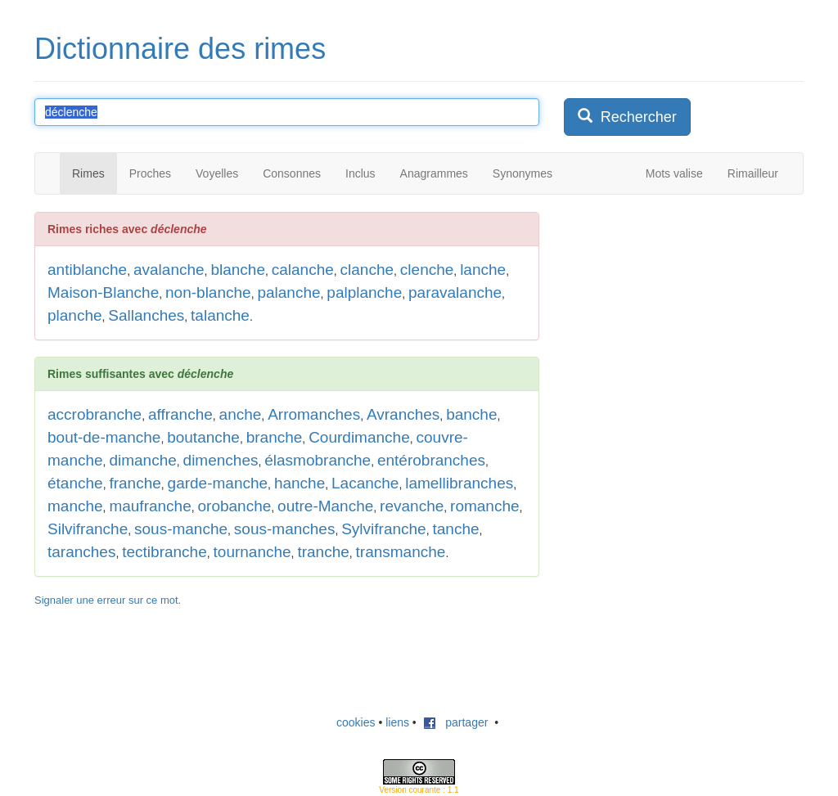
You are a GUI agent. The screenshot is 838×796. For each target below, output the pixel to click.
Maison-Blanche (103, 292)
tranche (323, 551)
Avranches (403, 414)
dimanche (142, 460)
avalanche (169, 269)
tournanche (252, 551)
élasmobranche (317, 460)
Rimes (88, 173)
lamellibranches (459, 483)
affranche (180, 414)
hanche (299, 483)
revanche (412, 506)
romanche (485, 506)
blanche (237, 269)
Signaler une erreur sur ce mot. (107, 600)
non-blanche (208, 292)
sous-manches (285, 528)
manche (75, 506)
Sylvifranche (383, 528)
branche (274, 437)
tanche (455, 528)
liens (397, 722)
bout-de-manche (103, 437)
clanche (367, 269)
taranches (81, 551)
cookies (355, 722)
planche (74, 315)
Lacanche (365, 483)
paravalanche (455, 292)
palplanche (364, 292)
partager (456, 722)
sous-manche (181, 528)
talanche (220, 315)
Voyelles (217, 173)
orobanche (235, 506)
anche (240, 414)
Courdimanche (359, 437)
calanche (303, 269)
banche (471, 414)
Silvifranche (87, 528)
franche (134, 483)
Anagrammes (434, 173)
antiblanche (87, 269)
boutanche (203, 437)
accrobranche (94, 414)
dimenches (221, 460)
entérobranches (431, 460)
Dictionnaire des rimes (180, 48)
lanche (483, 269)
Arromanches (314, 414)
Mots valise (674, 173)
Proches (150, 173)
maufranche (150, 506)
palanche (288, 292)
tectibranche (164, 551)
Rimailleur (753, 173)
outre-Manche (325, 506)
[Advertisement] (686, 314)
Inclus (360, 173)
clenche (427, 269)
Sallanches (146, 315)
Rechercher (627, 116)
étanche (75, 483)
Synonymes (522, 173)
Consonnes (292, 173)
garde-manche (218, 483)
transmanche (401, 551)
